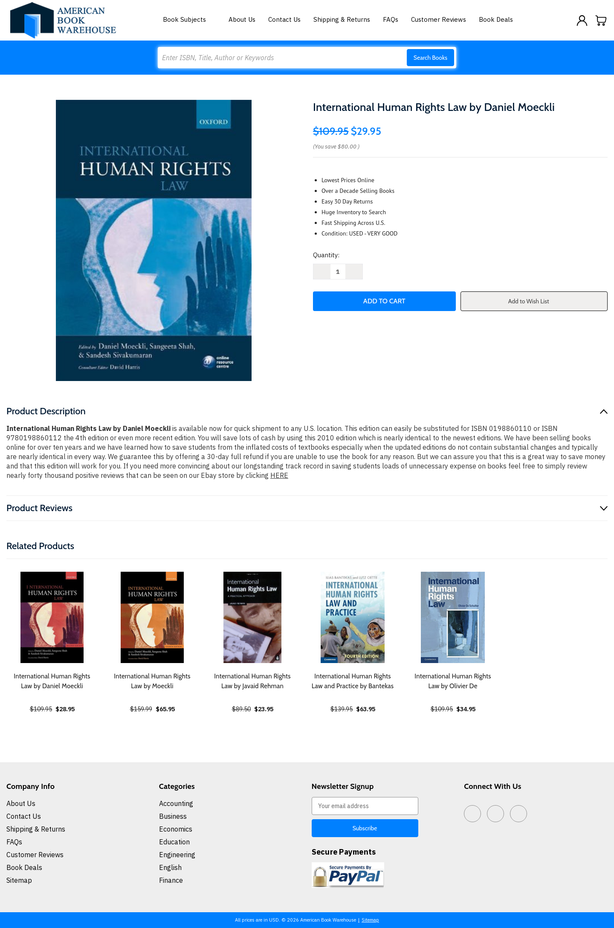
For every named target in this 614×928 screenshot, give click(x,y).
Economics (175, 829)
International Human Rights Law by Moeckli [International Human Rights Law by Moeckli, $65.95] (152, 681)
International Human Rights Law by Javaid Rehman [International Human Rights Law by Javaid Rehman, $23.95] (252, 681)
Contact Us (284, 19)
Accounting (176, 803)
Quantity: (326, 255)
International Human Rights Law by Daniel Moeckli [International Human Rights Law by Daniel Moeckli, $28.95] (52, 681)
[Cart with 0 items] (601, 20)
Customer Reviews (438, 19)
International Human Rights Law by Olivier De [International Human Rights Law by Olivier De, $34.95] (452, 681)
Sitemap (19, 880)
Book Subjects (189, 19)
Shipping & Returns (341, 19)
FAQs (390, 19)
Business (173, 816)
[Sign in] (582, 20)
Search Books (430, 57)
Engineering (177, 854)
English (170, 867)
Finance (171, 880)
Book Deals (496, 19)
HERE (279, 475)
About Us (242, 19)
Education (174, 842)
